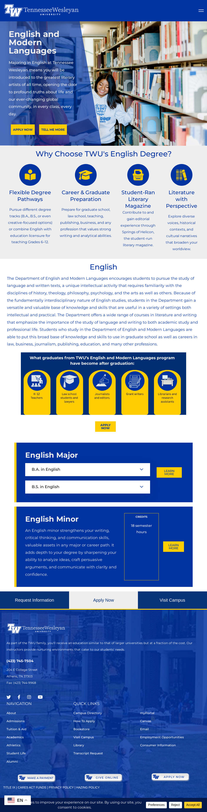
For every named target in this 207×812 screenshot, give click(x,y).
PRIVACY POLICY (61, 787)
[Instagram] (29, 697)
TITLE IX (9, 787)
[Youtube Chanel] (40, 697)
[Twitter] (9, 697)
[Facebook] (19, 697)
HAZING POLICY (88, 787)
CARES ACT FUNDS (32, 787)
